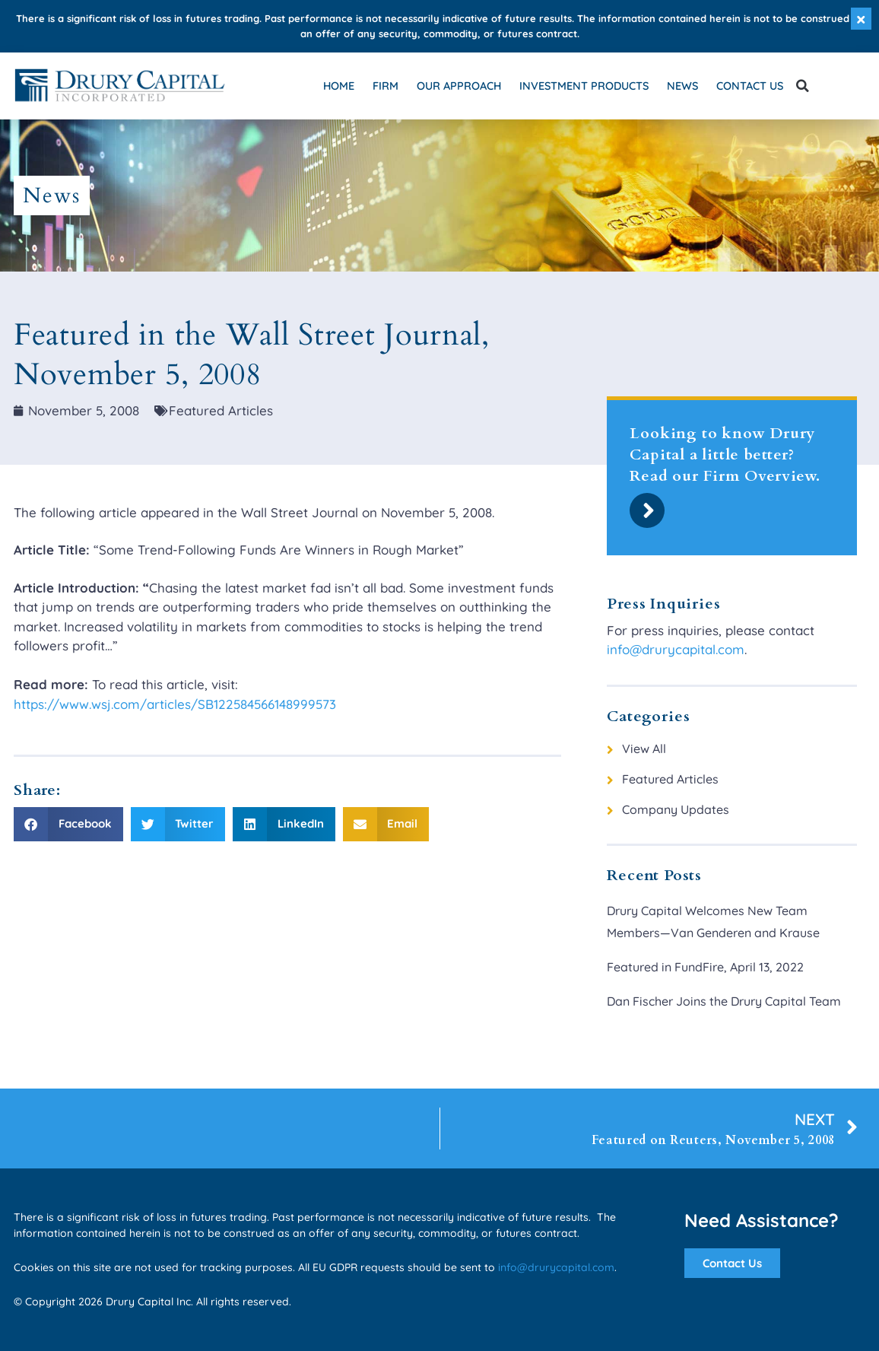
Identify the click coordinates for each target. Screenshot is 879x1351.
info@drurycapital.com (675, 649)
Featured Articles (670, 779)
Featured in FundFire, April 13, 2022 (705, 966)
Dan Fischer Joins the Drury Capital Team (724, 1001)
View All (644, 748)
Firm (385, 85)
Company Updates (675, 809)
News (682, 85)
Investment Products (584, 85)
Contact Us (749, 85)
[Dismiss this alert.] (861, 19)
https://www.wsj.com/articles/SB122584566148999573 (175, 704)
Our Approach (459, 85)
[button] (802, 86)
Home (338, 85)
